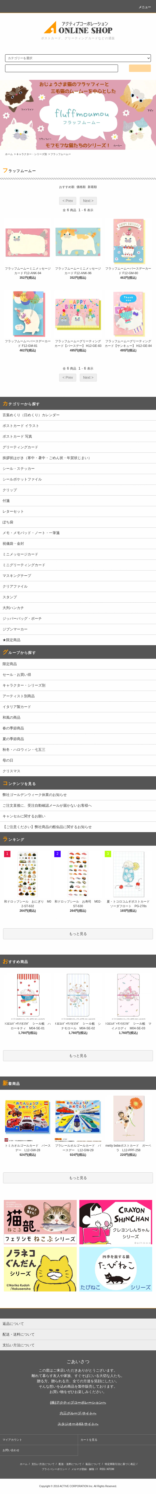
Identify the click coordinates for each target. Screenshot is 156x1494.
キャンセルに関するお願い (24, 816)
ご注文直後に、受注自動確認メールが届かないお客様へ (47, 805)
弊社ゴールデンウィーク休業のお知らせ (35, 795)
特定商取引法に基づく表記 (120, 1464)
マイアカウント (12, 1439)
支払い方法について (43, 1464)
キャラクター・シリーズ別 (31, 154)
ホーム (9, 154)
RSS (102, 1469)
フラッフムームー (60, 154)
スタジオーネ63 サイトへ (78, 1424)
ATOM (110, 1469)
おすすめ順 (66, 187)
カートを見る (89, 1439)
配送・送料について (70, 1464)
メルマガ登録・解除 (82, 1469)
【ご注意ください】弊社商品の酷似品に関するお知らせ (47, 827)
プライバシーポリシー (54, 1469)
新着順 (92, 187)
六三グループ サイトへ (78, 1413)
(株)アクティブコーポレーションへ (78, 1402)
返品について (93, 1464)
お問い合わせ (11, 1450)
